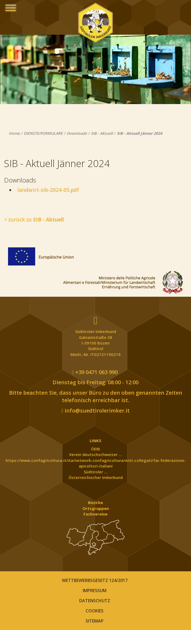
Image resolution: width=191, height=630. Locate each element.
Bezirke (95, 502)
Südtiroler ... (95, 471)
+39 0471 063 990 (95, 372)
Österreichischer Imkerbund (96, 477)
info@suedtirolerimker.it (95, 410)
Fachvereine (95, 514)
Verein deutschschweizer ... (95, 454)
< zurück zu (34, 219)
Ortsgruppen (95, 508)
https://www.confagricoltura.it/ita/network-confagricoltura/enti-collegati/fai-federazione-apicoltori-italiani (96, 463)
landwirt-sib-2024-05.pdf (47, 190)
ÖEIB (95, 448)
